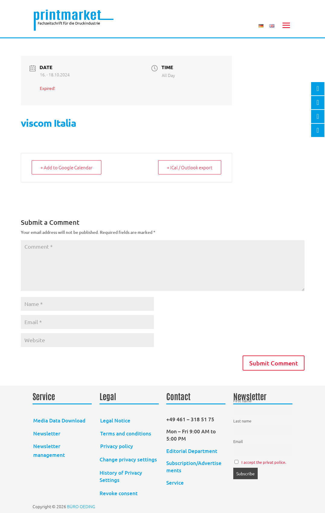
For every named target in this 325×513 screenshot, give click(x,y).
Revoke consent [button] (119, 493)
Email (238, 441)
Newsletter (46, 433)
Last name (242, 420)
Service (175, 482)
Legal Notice (115, 420)
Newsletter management (49, 450)
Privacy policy (116, 446)
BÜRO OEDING (81, 506)
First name (242, 400)
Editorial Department (192, 451)
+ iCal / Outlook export (189, 167)
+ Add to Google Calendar (66, 167)
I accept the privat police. (263, 462)
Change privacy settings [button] (128, 459)
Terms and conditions (125, 433)
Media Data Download (59, 420)
